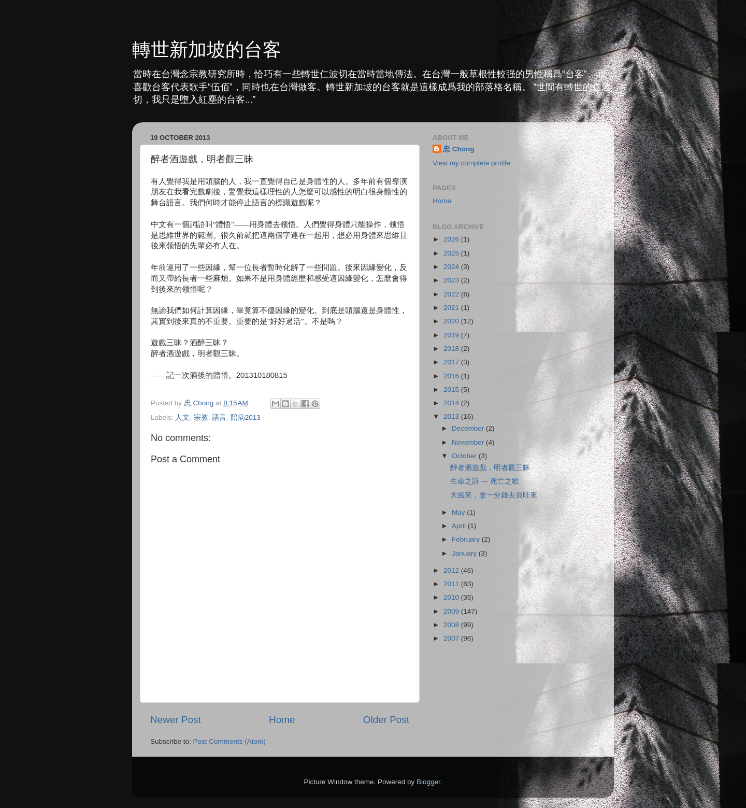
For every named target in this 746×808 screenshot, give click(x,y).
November (469, 442)
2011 (452, 584)
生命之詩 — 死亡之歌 (484, 481)
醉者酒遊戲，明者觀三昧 (490, 468)
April (460, 526)
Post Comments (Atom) (229, 741)
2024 (452, 267)
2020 (452, 321)
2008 (452, 625)
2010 (452, 597)
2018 (452, 348)
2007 (452, 638)
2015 (452, 389)
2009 (452, 611)
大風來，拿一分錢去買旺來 (493, 495)
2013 (452, 416)
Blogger (428, 782)
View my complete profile (471, 163)
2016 (452, 376)
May (459, 512)
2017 (452, 362)
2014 (452, 403)
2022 (452, 294)
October (465, 456)
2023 (452, 280)
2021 (452, 307)
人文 (182, 417)
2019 (452, 335)
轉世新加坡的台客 (206, 49)
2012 (452, 570)
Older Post (386, 719)
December (469, 428)
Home (282, 719)
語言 (219, 417)
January (465, 553)
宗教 (201, 417)
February (467, 539)
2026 (452, 239)
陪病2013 (246, 417)
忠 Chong (459, 149)
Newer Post (175, 719)
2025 (452, 253)
